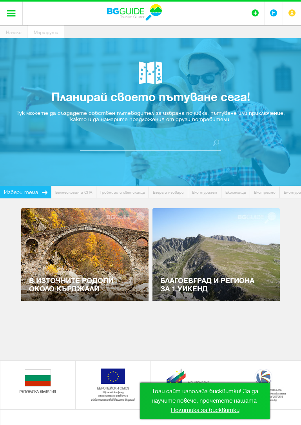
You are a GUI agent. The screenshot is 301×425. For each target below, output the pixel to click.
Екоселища (235, 192)
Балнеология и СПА (73, 192)
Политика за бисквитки (205, 410)
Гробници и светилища (122, 192)
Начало (14, 32)
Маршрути (46, 32)
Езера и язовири (168, 192)
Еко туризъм (204, 192)
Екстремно (265, 192)
